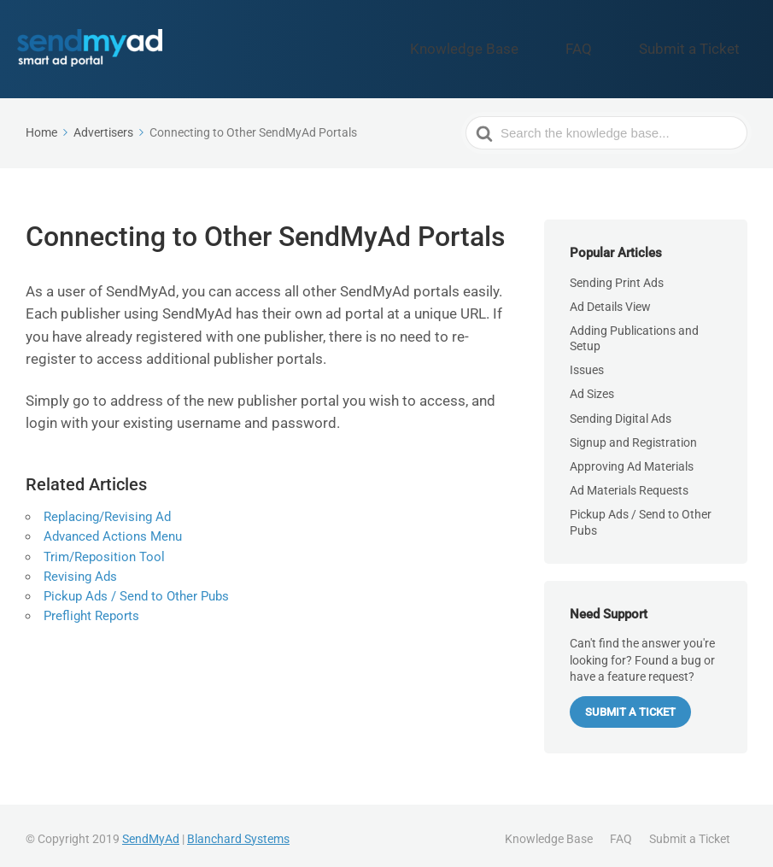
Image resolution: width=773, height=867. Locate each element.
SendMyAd (150, 831)
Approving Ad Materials (632, 459)
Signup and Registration (633, 435)
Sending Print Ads (617, 275)
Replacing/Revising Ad (107, 510)
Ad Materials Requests (629, 482)
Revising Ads (80, 569)
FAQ (620, 45)
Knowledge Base (535, 45)
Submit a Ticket (704, 45)
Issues (587, 362)
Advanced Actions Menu (113, 529)
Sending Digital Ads (620, 411)
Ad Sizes (592, 387)
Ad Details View (610, 299)
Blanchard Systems (238, 831)
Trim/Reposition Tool (104, 549)
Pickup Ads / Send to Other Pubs (136, 589)
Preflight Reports (91, 609)
